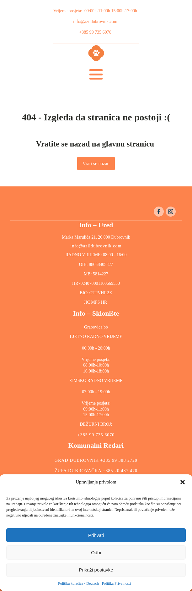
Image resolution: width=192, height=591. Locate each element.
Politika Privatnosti (116, 583)
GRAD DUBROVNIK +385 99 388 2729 (96, 460)
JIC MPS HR (96, 302)
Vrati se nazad (96, 163)
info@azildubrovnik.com (95, 21)
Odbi (96, 552)
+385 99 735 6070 (95, 32)
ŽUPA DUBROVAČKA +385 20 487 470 (96, 470)
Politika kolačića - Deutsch (78, 583)
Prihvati (96, 535)
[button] (182, 482)
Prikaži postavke (96, 569)
